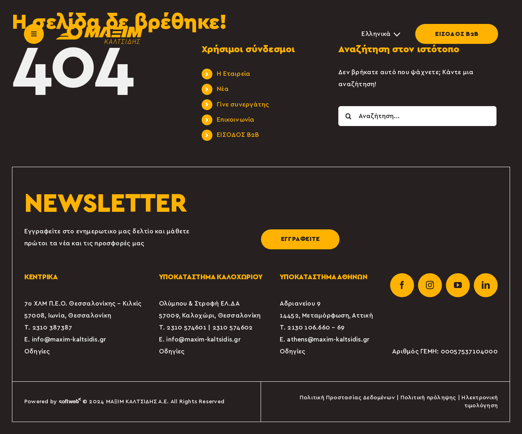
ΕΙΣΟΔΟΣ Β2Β (456, 34)
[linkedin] (486, 285)
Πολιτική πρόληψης (428, 397)
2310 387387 (52, 327)
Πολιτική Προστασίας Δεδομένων (347, 397)
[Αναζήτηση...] (417, 116)
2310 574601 (186, 327)
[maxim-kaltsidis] (99, 27)
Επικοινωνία (236, 119)
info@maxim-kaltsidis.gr (69, 339)
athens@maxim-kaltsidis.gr (328, 339)
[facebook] (402, 285)
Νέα (223, 89)
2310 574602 (232, 327)
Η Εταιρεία (233, 74)
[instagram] (430, 285)
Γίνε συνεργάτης (243, 104)
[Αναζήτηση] (348, 116)
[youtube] (458, 285)
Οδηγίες (37, 351)
